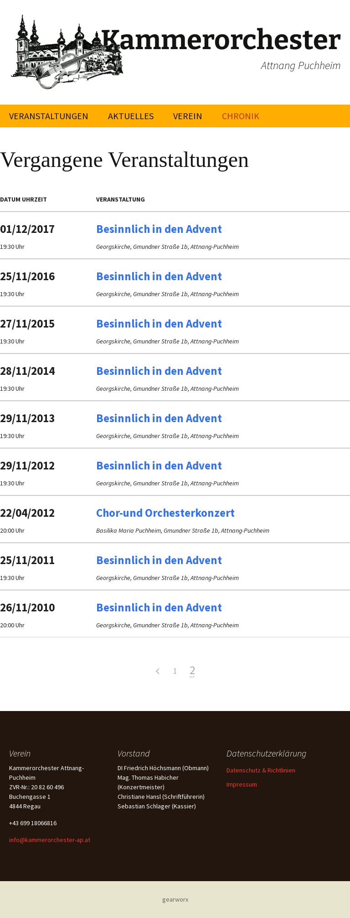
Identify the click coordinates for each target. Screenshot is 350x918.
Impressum (241, 784)
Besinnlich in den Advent (159, 229)
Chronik (240, 115)
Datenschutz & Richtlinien (260, 770)
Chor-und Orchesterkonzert (165, 512)
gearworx (175, 899)
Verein (187, 115)
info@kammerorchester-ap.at (49, 840)
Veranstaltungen (48, 115)
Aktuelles (131, 115)
